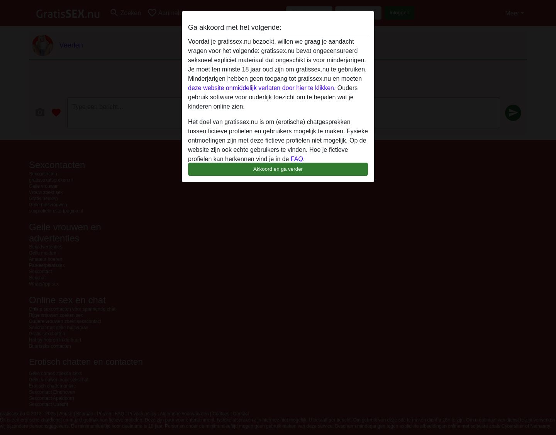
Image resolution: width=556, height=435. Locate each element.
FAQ (297, 159)
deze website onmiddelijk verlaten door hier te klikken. (262, 88)
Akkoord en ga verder (278, 169)
